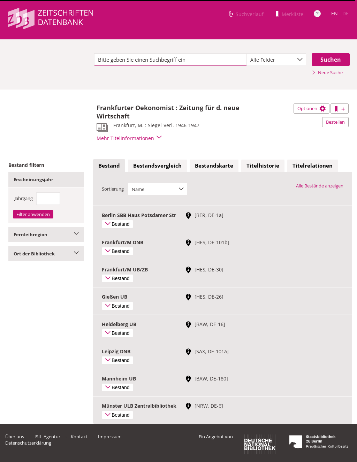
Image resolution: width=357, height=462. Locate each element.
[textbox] (170, 59)
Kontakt (79, 436)
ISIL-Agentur (47, 436)
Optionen (311, 108)
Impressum (110, 436)
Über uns (14, 436)
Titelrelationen (313, 165)
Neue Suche (327, 72)
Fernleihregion (46, 234)
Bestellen (335, 122)
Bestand (109, 165)
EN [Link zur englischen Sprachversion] (334, 13)
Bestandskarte (214, 165)
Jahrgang (24, 198)
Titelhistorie (262, 165)
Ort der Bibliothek (46, 254)
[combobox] (276, 59)
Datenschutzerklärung (28, 443)
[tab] (109, 165)
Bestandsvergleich (157, 165)
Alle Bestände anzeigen (319, 186)
